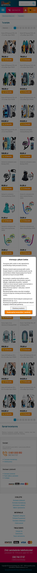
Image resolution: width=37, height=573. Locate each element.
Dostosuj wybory (18, 308)
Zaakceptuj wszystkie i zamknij (18, 312)
